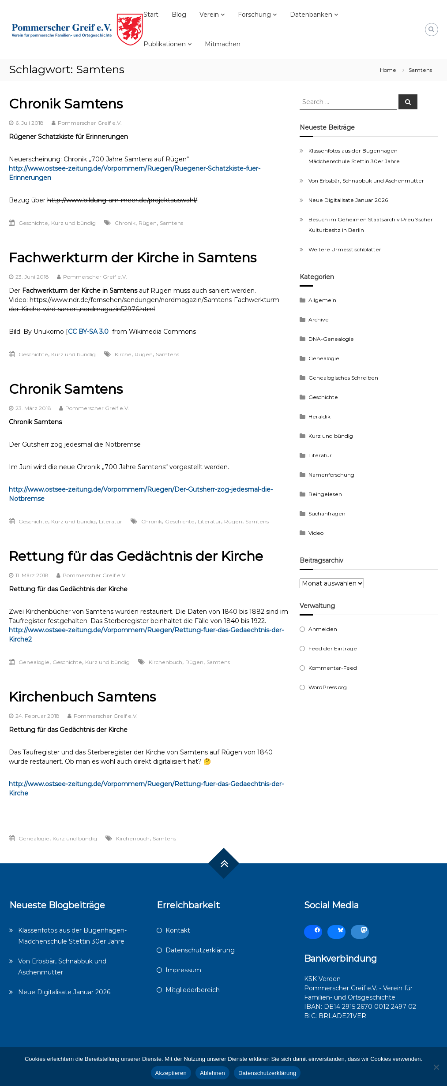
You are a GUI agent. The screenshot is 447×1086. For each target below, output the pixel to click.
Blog (179, 15)
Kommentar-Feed (332, 667)
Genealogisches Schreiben (343, 377)
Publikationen (164, 44)
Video (315, 533)
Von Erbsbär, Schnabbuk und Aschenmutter (366, 180)
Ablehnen (212, 1073)
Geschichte (33, 223)
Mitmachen (222, 44)
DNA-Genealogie (331, 339)
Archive (318, 319)
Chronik (125, 223)
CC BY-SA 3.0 (88, 332)
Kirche (123, 354)
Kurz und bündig (73, 223)
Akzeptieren (171, 1073)
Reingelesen (325, 494)
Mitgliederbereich (192, 990)
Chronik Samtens (66, 104)
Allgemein (322, 300)
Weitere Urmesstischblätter (344, 249)
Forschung (254, 15)
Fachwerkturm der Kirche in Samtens (132, 258)
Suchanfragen (327, 513)
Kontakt (177, 930)
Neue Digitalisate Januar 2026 (348, 200)
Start (150, 15)
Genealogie (34, 662)
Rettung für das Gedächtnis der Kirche (136, 556)
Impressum (183, 970)
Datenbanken (311, 15)
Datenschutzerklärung (200, 950)
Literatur (110, 521)
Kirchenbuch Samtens (82, 697)
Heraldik (319, 416)
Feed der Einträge (332, 648)
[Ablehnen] (436, 1067)
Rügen (148, 223)
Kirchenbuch (165, 662)
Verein (209, 15)
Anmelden (322, 629)
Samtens (171, 223)
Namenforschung (331, 474)
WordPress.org (327, 687)
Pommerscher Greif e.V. (90, 122)
